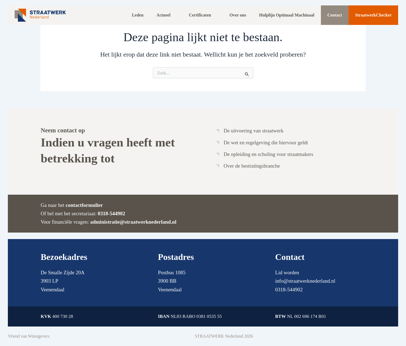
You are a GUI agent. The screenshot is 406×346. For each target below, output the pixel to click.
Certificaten (200, 15)
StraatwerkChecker (373, 15)
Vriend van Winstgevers (29, 336)
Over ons (238, 15)
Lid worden (287, 272)
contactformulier (84, 205)
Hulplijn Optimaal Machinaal (286, 15)
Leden (138, 15)
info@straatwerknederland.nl (305, 281)
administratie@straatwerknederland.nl (133, 222)
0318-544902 (111, 213)
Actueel (163, 15)
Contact (334, 15)
